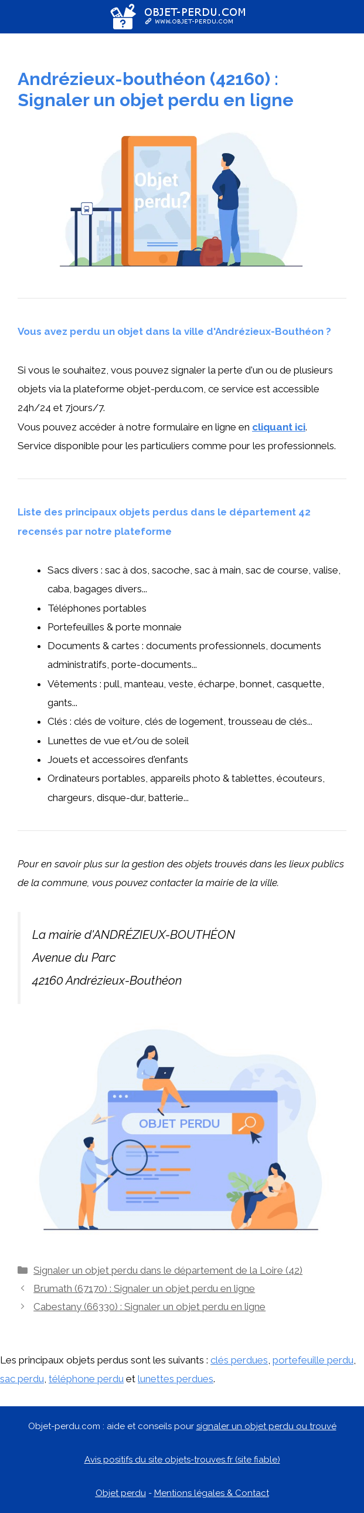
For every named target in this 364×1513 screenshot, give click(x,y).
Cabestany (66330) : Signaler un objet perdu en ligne (149, 1306)
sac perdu (22, 1379)
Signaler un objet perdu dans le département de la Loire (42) (167, 1270)
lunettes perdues (175, 1379)
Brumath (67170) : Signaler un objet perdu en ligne (144, 1288)
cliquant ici (278, 427)
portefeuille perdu (313, 1360)
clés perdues (239, 1360)
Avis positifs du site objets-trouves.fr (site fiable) (182, 1459)
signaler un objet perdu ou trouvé (266, 1426)
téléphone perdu (86, 1379)
